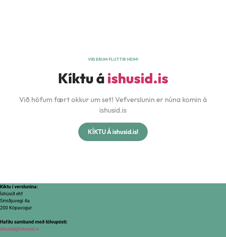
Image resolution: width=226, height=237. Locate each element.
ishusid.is (137, 78)
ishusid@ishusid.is (19, 229)
